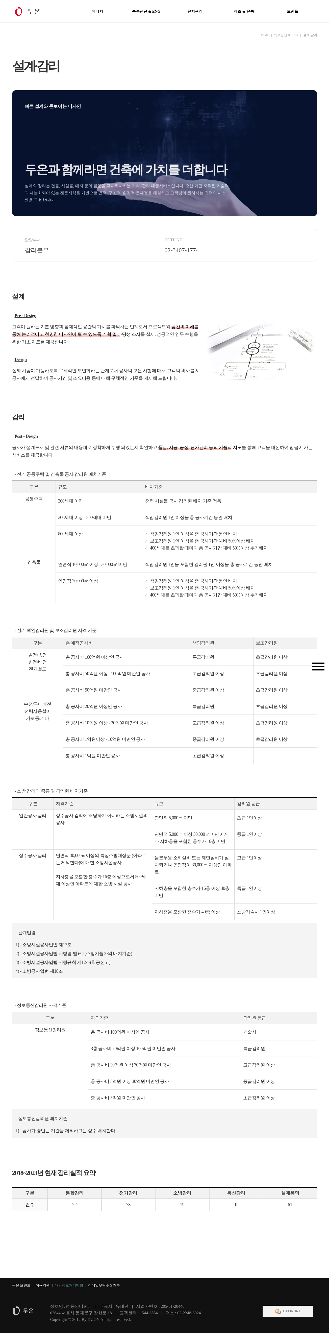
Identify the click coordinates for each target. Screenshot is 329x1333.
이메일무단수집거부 (104, 1285)
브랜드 (292, 11)
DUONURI (291, 1311)
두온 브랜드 (21, 1285)
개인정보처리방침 (69, 1285)
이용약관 (43, 1285)
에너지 (97, 11)
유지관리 (195, 11)
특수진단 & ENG (146, 11)
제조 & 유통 (244, 11)
